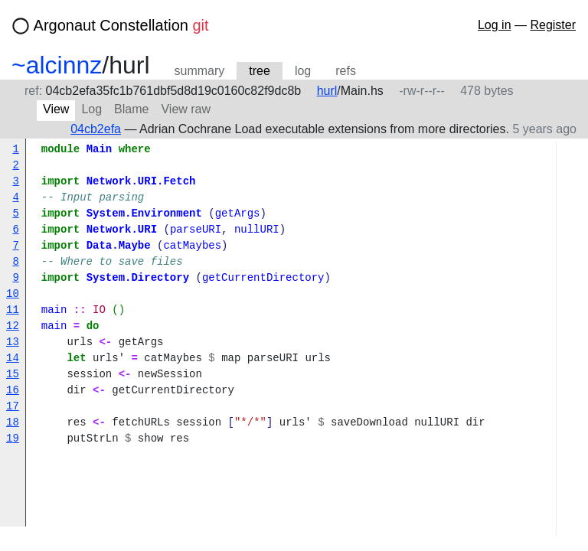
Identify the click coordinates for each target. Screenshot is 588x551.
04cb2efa (95, 128)
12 (12, 326)
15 (12, 374)
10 (12, 294)
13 (12, 342)
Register (553, 24)
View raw (186, 109)
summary (200, 70)
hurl (327, 90)
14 (12, 358)
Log (91, 109)
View (56, 109)
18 (12, 423)
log (303, 70)
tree (259, 70)
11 (12, 310)
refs (345, 70)
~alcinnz (56, 65)
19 (12, 439)
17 (12, 406)
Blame (131, 109)
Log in (494, 24)
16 (12, 390)
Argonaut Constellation (121, 25)
